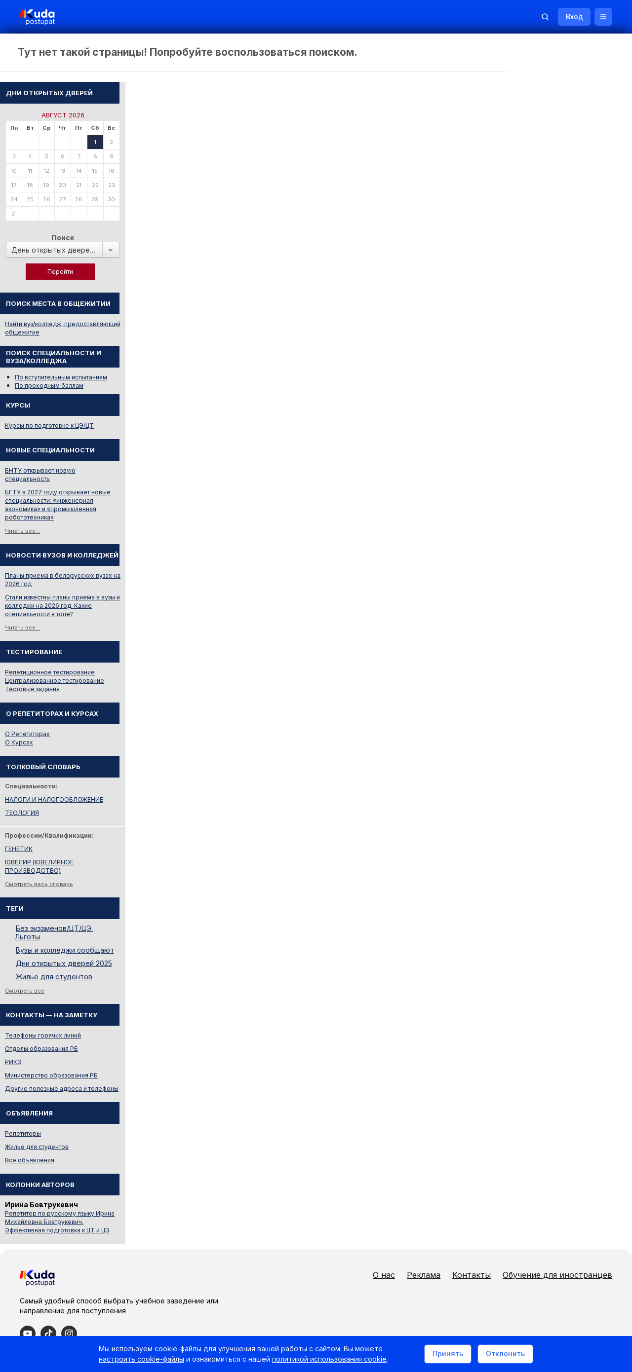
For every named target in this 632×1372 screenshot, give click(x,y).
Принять (448, 1354)
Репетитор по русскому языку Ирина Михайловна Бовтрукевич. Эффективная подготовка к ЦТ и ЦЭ (566, 1186)
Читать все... (529, 494)
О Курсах (526, 706)
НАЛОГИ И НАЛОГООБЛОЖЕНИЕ (561, 763)
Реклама (423, 1239)
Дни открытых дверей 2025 (570, 927)
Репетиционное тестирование (556, 636)
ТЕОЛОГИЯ (529, 776)
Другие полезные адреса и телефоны (568, 1052)
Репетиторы (530, 1097)
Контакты (471, 1239)
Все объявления (536, 1124)
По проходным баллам (555, 349)
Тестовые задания (539, 653)
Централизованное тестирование (561, 644)
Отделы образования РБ (548, 1012)
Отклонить (505, 1354)
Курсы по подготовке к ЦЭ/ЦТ (556, 389)
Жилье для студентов (560, 940)
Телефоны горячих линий (550, 999)
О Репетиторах (534, 698)
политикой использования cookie (329, 1359)
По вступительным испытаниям (567, 341)
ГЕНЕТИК (525, 812)
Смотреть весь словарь (546, 848)
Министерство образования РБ (558, 1039)
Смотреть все (531, 954)
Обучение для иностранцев (557, 1239)
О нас (384, 1239)
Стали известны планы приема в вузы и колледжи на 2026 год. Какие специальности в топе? (569, 569)
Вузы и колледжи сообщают (571, 914)
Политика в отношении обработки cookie (91, 1321)
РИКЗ (520, 1026)
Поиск (569, 201)
